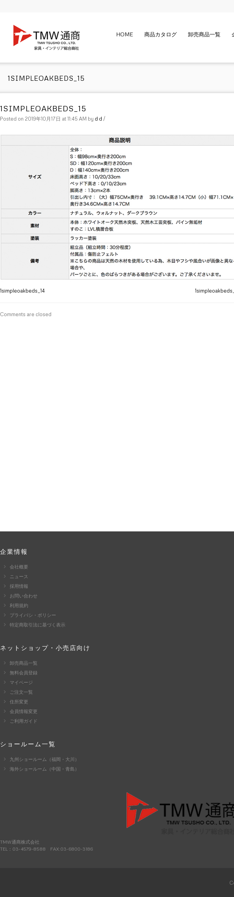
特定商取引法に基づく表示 (37, 625)
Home (124, 34)
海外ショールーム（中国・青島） (44, 769)
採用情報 (19, 586)
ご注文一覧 (21, 692)
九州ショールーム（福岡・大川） (44, 759)
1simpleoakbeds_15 (43, 108)
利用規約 (19, 605)
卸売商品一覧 (204, 34)
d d (98, 119)
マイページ (21, 682)
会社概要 (19, 567)
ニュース (19, 576)
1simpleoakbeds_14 (22, 291)
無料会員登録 (24, 673)
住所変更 (19, 702)
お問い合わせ (24, 596)
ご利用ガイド (24, 721)
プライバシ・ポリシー (33, 615)
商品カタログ (160, 34)
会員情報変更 (24, 711)
